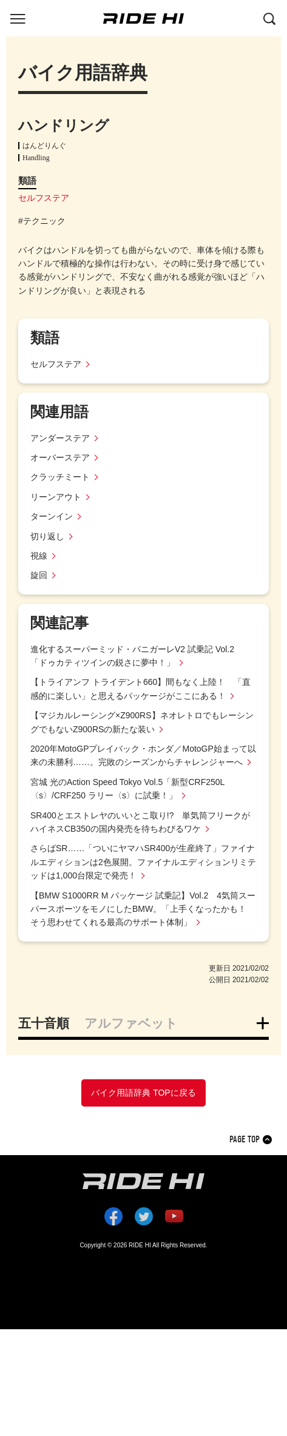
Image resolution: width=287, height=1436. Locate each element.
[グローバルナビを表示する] (17, 17)
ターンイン (51, 516)
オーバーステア (60, 457)
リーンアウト (55, 497)
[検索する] (269, 17)
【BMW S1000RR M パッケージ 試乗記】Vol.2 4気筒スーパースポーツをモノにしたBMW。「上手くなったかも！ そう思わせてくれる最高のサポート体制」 (142, 909)
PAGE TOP (244, 1139)
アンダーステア (60, 438)
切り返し (47, 536)
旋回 (38, 575)
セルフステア (43, 198)
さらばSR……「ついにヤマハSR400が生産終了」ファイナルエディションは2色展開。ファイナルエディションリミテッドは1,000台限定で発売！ (143, 861)
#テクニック (42, 221)
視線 (38, 556)
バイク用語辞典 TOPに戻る (143, 1092)
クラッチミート (60, 477)
